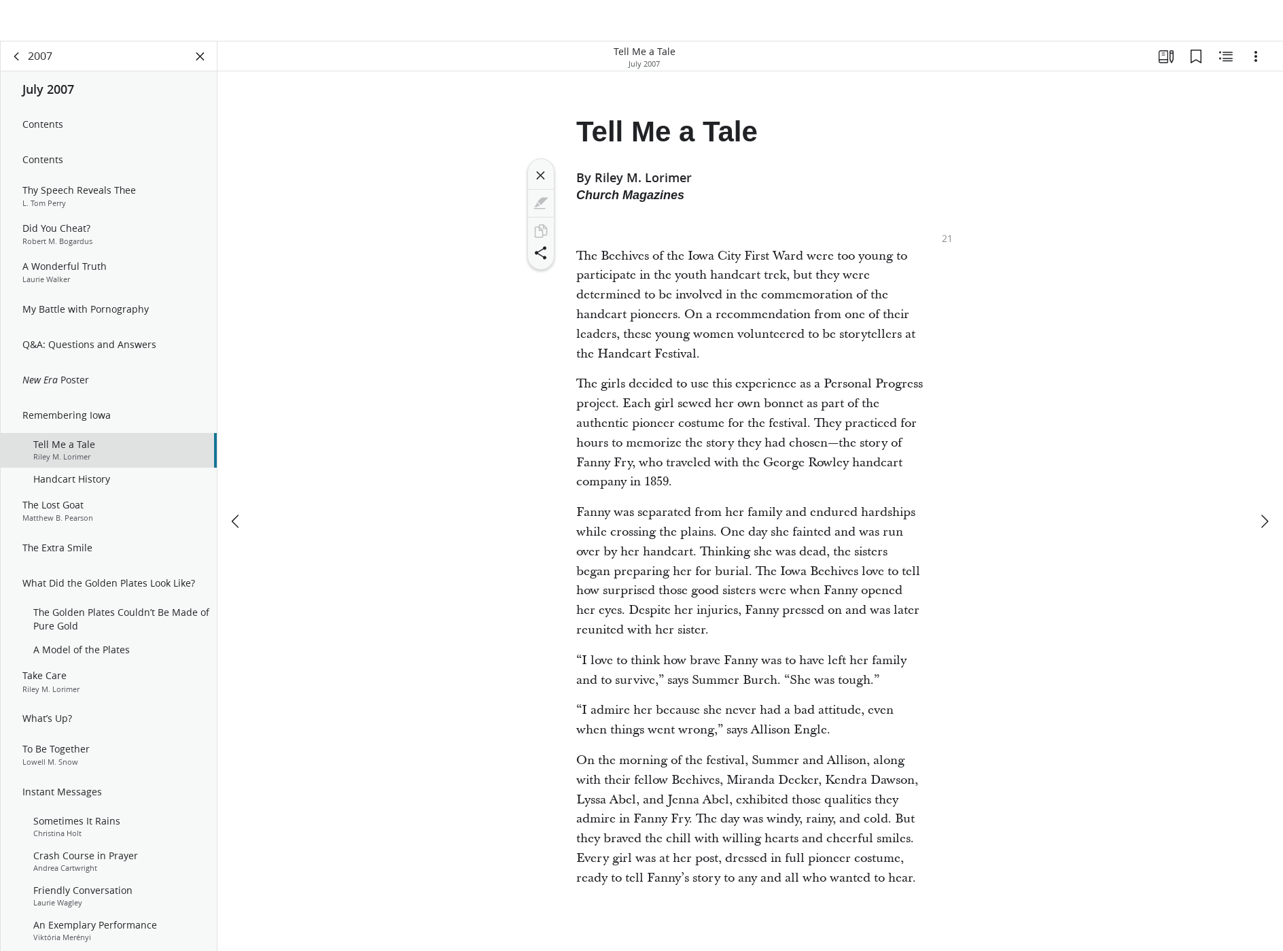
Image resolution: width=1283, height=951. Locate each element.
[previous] (236, 489)
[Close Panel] (200, 65)
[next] (1264, 489)
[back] (17, 65)
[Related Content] (1226, 65)
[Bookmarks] (1196, 65)
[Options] (1255, 65)
